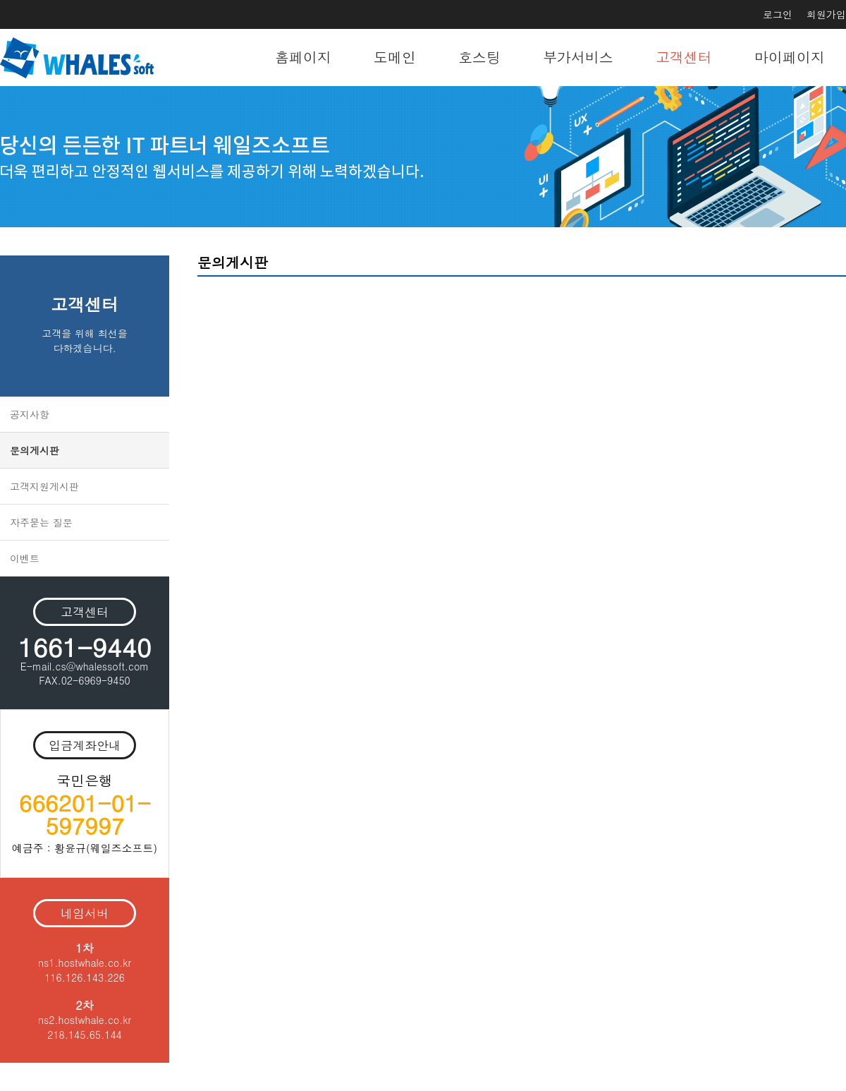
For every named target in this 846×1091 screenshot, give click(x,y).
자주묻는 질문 (41, 522)
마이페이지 (789, 57)
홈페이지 (303, 57)
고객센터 (684, 57)
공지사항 (29, 414)
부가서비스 (578, 57)
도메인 (395, 57)
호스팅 (479, 57)
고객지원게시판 (44, 486)
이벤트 (24, 558)
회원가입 (826, 14)
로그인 (777, 14)
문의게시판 (34, 450)
